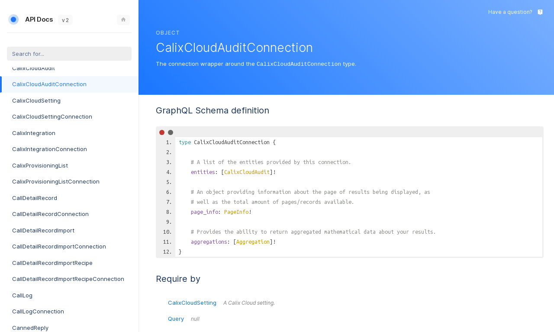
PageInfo (236, 211)
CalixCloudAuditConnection (49, 84)
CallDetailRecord (34, 197)
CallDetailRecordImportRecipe (52, 262)
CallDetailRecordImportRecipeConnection (68, 278)
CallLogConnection (38, 311)
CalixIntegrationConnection (49, 148)
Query (184, 318)
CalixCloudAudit (33, 67)
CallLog (22, 295)
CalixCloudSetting (36, 100)
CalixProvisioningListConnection (56, 181)
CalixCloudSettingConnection (52, 116)
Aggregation (253, 241)
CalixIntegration (33, 132)
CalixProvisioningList (40, 165)
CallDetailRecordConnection (50, 213)
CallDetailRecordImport (43, 230)
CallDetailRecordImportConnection (59, 246)
